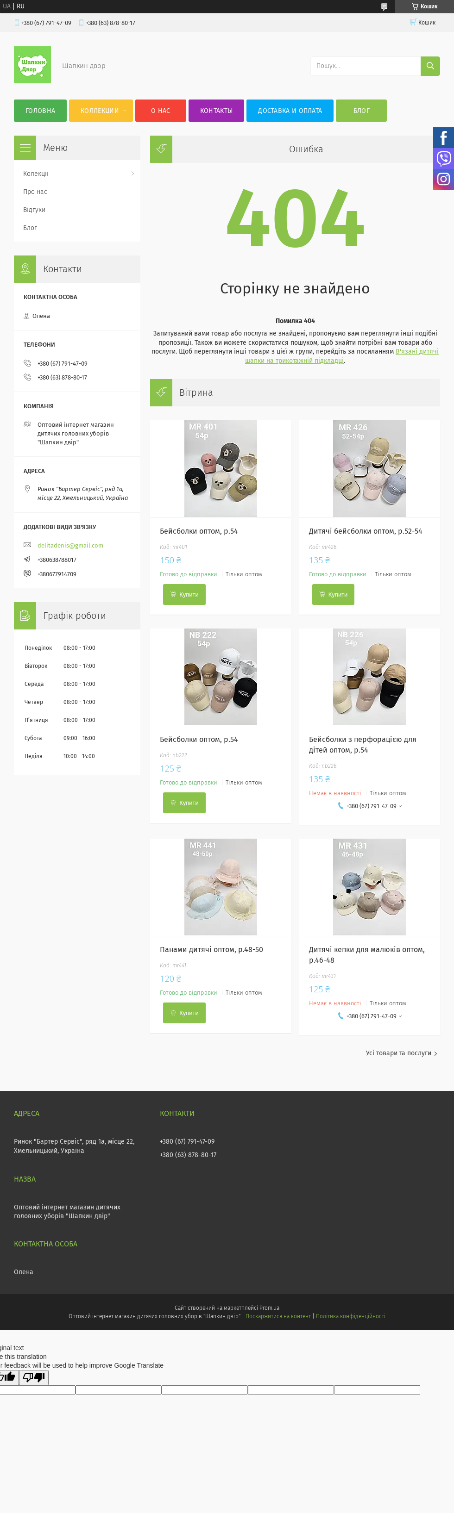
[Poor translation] (34, 1377)
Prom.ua (269, 1308)
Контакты (216, 111)
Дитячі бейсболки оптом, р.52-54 (365, 531)
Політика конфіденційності (350, 1316)
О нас (160, 111)
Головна (40, 111)
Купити (189, 594)
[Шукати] (430, 66)
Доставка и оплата (290, 111)
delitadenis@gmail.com (70, 545)
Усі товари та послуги (398, 1053)
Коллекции (100, 111)
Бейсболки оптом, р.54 (199, 531)
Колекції (36, 174)
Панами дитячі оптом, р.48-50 (211, 949)
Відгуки (34, 210)
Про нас (35, 192)
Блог (361, 111)
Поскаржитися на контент (278, 1316)
